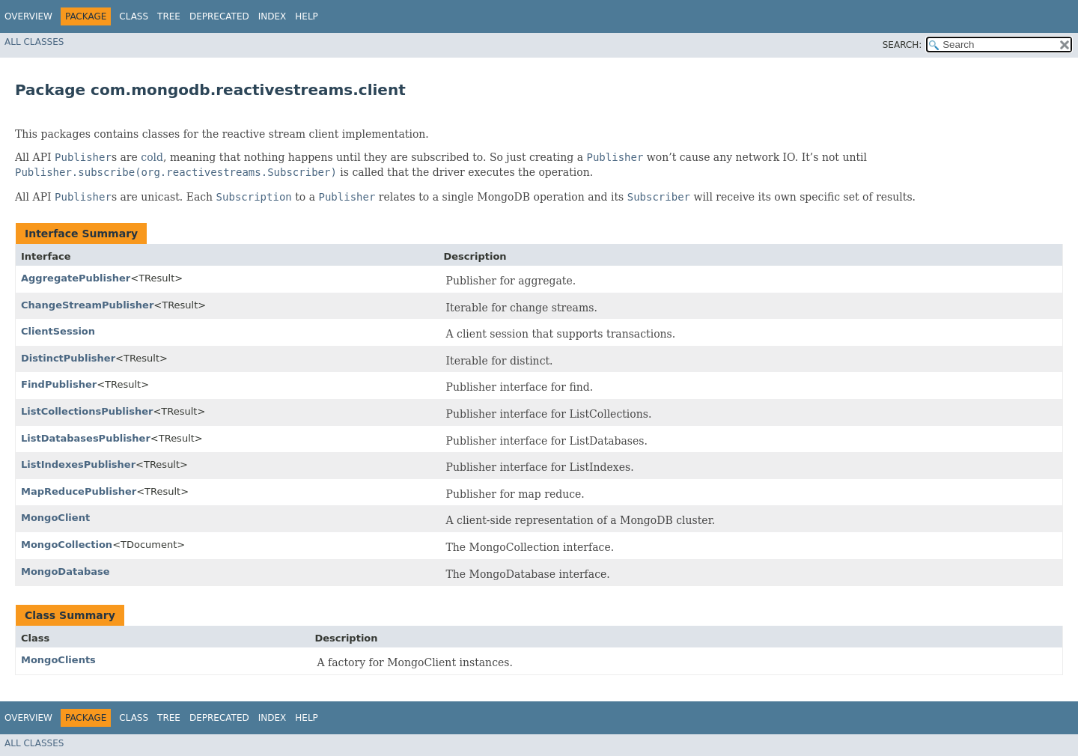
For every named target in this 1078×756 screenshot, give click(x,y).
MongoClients (58, 659)
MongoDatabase (65, 571)
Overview (28, 16)
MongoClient (55, 517)
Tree (168, 16)
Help (306, 16)
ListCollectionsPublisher (87, 411)
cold (152, 157)
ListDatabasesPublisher (85, 438)
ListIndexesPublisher (78, 464)
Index (272, 16)
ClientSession (58, 331)
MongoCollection (66, 544)
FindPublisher (59, 384)
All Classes (34, 42)
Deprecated (219, 16)
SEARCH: (902, 45)
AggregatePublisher (75, 278)
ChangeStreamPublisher (87, 305)
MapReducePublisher (78, 491)
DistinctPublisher (68, 358)
